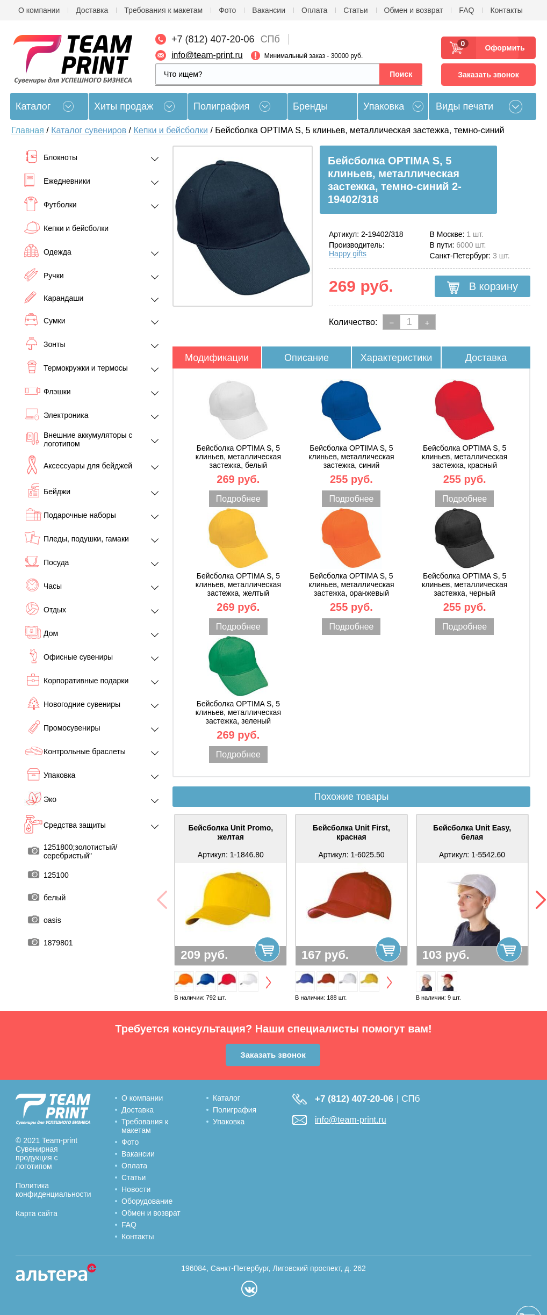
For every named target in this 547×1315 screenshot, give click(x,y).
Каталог (226, 1098)
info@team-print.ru (207, 55)
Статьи (355, 10)
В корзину (482, 286)
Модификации (217, 357)
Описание (306, 357)
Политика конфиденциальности (53, 1189)
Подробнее (238, 498)
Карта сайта (36, 1213)
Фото (227, 10)
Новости (135, 1189)
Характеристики (396, 357)
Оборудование (146, 1201)
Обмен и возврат (413, 10)
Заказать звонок (488, 74)
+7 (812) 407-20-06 (213, 39)
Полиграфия (221, 106)
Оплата (314, 10)
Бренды (310, 106)
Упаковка (383, 106)
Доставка (92, 10)
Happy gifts (347, 253)
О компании (39, 10)
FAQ (466, 10)
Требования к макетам (163, 10)
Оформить (502, 48)
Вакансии (268, 10)
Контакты (506, 10)
